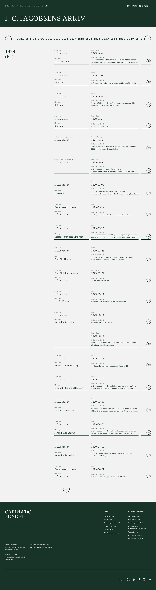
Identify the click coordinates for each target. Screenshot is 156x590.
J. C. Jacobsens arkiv (45, 18)
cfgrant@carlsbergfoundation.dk (41, 547)
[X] (128, 579)
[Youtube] (150, 580)
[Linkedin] (134, 579)
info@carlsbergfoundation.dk (15, 557)
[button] (147, 39)
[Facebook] (139, 579)
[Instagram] (144, 579)
